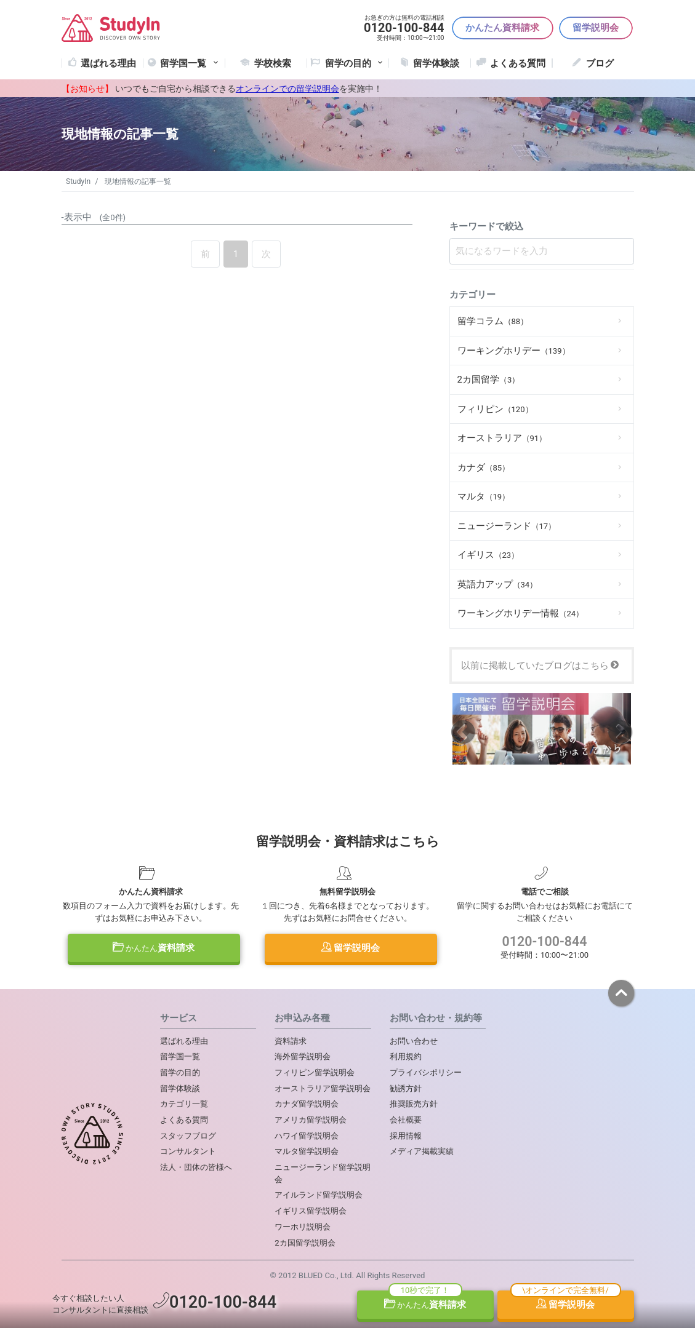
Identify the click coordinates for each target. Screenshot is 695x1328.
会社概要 (406, 1119)
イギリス (488, 554)
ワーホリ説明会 (303, 1226)
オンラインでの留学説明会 (287, 88)
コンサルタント (188, 1151)
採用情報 (406, 1135)
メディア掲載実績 (422, 1151)
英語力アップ (497, 584)
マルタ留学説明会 (307, 1151)
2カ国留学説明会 (305, 1242)
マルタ (483, 496)
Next (620, 731)
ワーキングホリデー (513, 350)
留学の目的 (180, 1072)
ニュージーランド (506, 525)
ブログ (600, 63)
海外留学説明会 (303, 1056)
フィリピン (495, 409)
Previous (463, 731)
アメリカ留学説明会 (311, 1119)
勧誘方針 (406, 1088)
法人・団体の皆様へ (196, 1167)
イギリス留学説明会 (311, 1210)
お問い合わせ (414, 1041)
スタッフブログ (188, 1135)
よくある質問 (517, 63)
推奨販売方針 (414, 1103)
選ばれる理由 (108, 63)
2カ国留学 (488, 379)
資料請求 (154, 947)
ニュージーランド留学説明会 (323, 1173)
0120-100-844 (544, 941)
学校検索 (272, 63)
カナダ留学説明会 (307, 1103)
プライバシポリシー (426, 1072)
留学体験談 (436, 63)
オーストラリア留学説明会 (323, 1088)
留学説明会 (595, 27)
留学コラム (493, 321)
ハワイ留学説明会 (307, 1135)
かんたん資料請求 (502, 27)
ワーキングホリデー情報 (520, 613)
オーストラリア (502, 437)
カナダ (483, 467)
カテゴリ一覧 (184, 1103)
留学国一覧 (190, 63)
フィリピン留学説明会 (315, 1072)
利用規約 (406, 1056)
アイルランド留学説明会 (319, 1194)
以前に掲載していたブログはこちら (540, 665)
